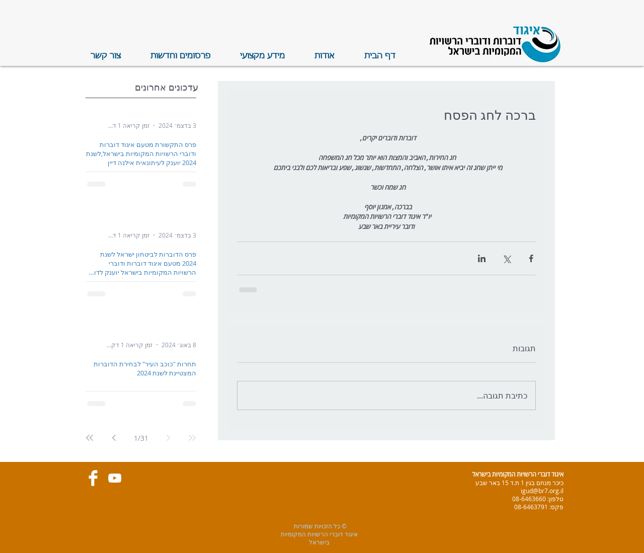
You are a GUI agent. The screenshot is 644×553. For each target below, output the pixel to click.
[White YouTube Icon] (115, 478)
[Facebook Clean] (93, 478)
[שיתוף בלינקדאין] (482, 258)
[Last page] (89, 438)
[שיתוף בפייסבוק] (531, 258)
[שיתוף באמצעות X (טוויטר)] (506, 258)
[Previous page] (168, 438)
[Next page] (114, 438)
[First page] (192, 438)
